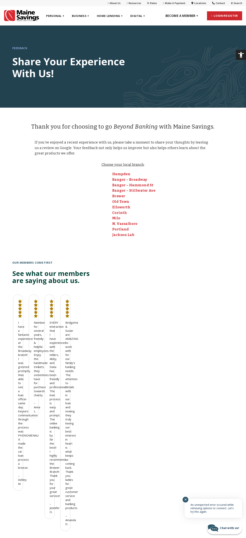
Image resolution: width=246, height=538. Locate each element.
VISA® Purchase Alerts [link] (119, 449)
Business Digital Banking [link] (121, 435)
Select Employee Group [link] (74, 460)
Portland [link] (120, 229)
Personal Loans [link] (23, 442)
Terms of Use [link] (185, 519)
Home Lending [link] (22, 456)
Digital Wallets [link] (113, 442)
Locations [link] (198, 3)
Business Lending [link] (70, 442)
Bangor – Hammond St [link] (133, 185)
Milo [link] (116, 218)
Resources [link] (134, 3)
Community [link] (156, 449)
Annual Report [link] (204, 451)
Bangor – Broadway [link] (129, 179)
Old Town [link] (120, 202)
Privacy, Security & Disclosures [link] (207, 442)
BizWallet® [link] (66, 429)
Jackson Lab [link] (123, 235)
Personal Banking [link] (27, 421)
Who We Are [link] (157, 429)
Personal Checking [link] (25, 429)
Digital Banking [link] (116, 421)
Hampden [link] (121, 174)
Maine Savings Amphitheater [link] (204, 431)
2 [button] (125, 360)
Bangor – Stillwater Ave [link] (133, 190)
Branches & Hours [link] (161, 435)
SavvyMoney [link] (203, 458)
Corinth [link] (119, 213)
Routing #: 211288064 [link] (66, 519)
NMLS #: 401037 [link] (99, 519)
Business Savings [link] (70, 435)
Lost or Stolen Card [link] (208, 472)
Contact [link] (218, 3)
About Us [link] (114, 3)
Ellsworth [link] (121, 207)
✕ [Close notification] (185, 500)
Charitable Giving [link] (160, 456)
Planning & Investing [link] (27, 449)
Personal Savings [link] (24, 435)
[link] (241, 55)
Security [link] (199, 465)
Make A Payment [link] (174, 3)
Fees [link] (138, 519)
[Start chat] (224, 528)
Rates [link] (152, 3)
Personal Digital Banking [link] (121, 429)
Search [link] (236, 3)
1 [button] (121, 360)
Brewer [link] (118, 196)
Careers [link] (154, 463)
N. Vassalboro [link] (125, 224)
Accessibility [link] (158, 519)
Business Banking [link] (73, 421)
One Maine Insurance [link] (27, 463)
